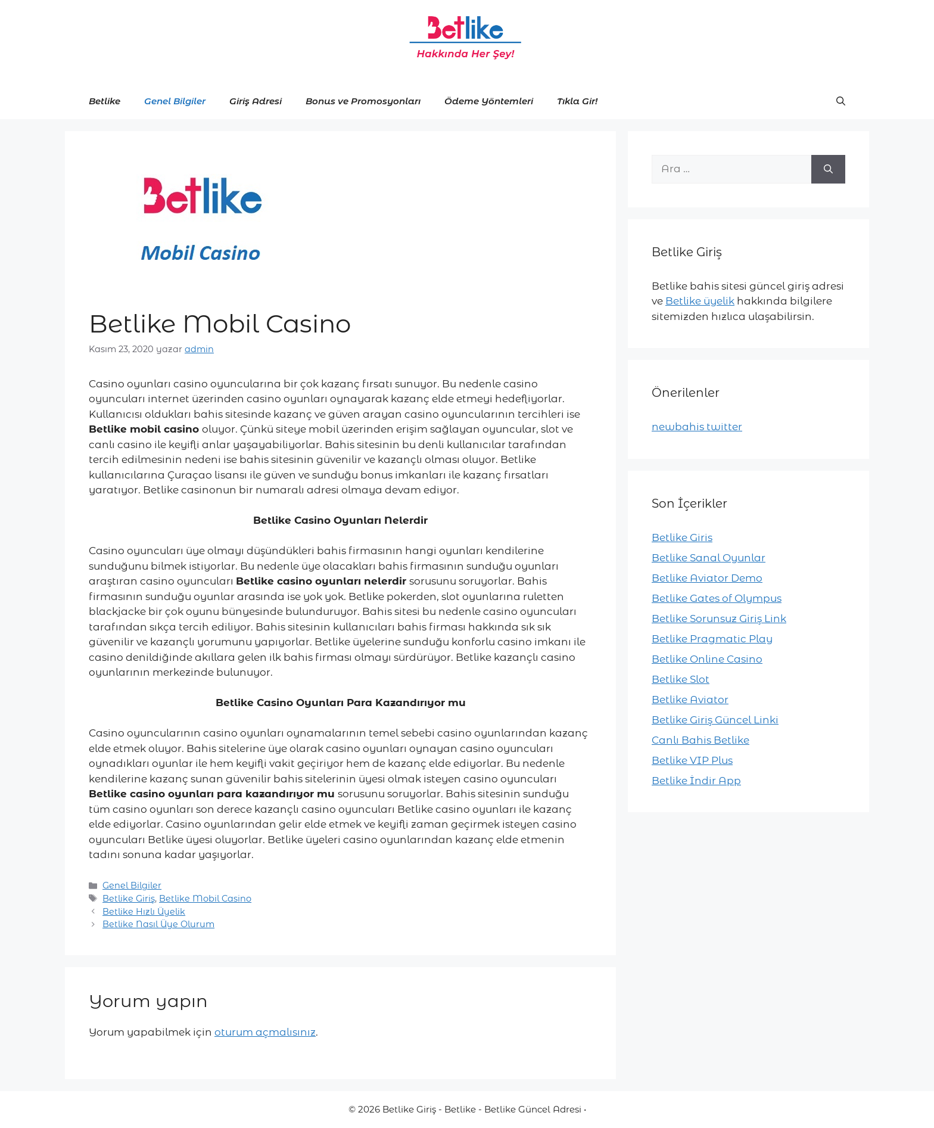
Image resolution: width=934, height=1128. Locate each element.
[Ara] (828, 169)
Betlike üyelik (699, 301)
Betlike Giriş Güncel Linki (715, 720)
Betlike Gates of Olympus (717, 598)
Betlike (104, 101)
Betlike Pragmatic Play (712, 639)
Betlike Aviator (690, 700)
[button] (840, 101)
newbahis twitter (697, 427)
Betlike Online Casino (707, 659)
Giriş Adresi (255, 101)
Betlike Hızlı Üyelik (143, 911)
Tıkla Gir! (577, 101)
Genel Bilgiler (175, 101)
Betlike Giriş (128, 898)
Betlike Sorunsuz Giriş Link (719, 618)
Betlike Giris (682, 537)
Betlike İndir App (696, 781)
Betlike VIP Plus (692, 760)
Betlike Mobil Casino (205, 898)
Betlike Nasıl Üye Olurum (158, 924)
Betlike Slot (680, 679)
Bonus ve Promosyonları (363, 101)
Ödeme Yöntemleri (488, 101)
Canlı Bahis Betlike (700, 740)
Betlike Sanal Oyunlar (708, 558)
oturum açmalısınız (265, 1032)
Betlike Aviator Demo (707, 578)
